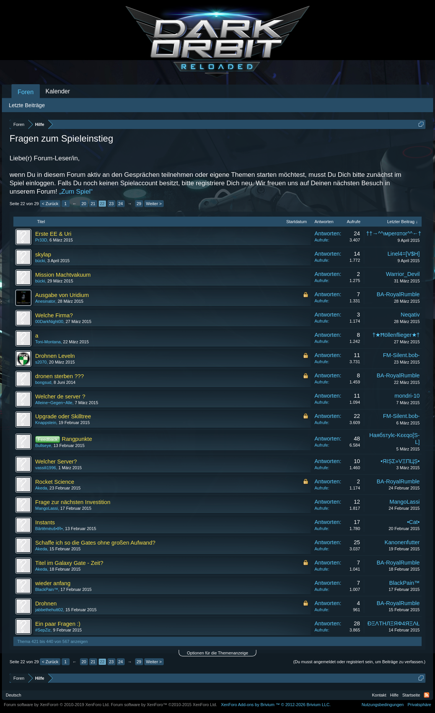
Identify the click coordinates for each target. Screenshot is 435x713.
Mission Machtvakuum (63, 275)
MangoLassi (46, 508)
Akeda (41, 488)
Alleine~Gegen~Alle (53, 402)
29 (139, 203)
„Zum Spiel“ (76, 191)
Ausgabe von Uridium (62, 295)
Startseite (411, 695)
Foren (26, 92)
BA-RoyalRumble (398, 294)
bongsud (43, 382)
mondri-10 (407, 396)
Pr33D (41, 240)
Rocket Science (54, 482)
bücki (40, 260)
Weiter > (154, 203)
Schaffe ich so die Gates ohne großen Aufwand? (95, 543)
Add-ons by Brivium (276, 704)
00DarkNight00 (49, 321)
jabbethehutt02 (49, 609)
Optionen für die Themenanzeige (217, 653)
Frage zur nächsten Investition (72, 502)
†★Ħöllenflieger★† (396, 335)
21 (93, 203)
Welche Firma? (54, 315)
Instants (45, 522)
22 (102, 203)
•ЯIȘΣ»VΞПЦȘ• (400, 461)
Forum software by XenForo (57, 704)
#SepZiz (43, 630)
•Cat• (413, 522)
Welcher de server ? (60, 396)
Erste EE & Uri (53, 234)
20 (83, 203)
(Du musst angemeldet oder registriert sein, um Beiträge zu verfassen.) (359, 661)
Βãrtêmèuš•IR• (49, 528)
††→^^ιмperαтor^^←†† (395, 233)
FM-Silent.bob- (401, 355)
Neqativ (410, 315)
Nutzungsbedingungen (383, 704)
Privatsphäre (419, 704)
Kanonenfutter (402, 542)
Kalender (58, 91)
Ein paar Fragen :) (57, 624)
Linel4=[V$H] (404, 254)
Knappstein (45, 422)
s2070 (41, 362)
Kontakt (379, 695)
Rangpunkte (77, 439)
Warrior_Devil (403, 274)
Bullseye (43, 445)
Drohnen (46, 603)
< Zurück (50, 203)
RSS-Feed (426, 695)
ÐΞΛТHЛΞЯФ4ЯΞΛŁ (393, 623)
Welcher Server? (56, 461)
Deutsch (13, 695)
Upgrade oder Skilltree (63, 416)
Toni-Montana (48, 341)
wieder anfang (52, 583)
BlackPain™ (46, 589)
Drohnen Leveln (55, 356)
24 (120, 203)
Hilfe (394, 695)
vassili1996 (45, 467)
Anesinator (45, 301)
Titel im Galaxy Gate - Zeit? (69, 563)
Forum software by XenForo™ (164, 704)
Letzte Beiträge (27, 105)
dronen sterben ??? (59, 376)
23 (111, 203)
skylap (43, 254)
